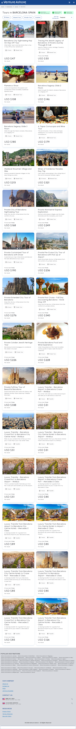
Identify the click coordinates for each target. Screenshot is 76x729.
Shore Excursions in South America (11, 670)
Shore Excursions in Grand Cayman (64, 662)
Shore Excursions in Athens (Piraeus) (30, 660)
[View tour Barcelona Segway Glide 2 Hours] (52, 94)
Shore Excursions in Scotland (49, 660)
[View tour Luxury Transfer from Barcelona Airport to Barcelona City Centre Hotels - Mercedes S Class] (52, 630)
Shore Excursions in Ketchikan (26, 656)
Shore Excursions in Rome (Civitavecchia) (12, 657)
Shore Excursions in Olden (8, 665)
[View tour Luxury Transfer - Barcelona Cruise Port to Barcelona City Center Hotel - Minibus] (18, 442)
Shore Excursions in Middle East (10, 672)
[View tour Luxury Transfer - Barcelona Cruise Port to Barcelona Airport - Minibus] (18, 488)
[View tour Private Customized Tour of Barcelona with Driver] (18, 263)
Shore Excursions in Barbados (28, 663)
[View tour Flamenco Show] (18, 94)
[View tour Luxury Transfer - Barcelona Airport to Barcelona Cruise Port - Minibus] (52, 397)
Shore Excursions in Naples (65, 665)
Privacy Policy (6, 711)
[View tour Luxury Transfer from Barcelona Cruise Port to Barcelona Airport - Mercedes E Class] (52, 582)
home (2, 6)
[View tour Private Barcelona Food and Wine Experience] (52, 352)
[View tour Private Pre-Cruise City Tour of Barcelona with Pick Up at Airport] (52, 263)
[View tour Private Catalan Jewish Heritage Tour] (18, 352)
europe (16, 6)
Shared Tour (17, 17)
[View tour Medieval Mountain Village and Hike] (18, 177)
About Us (5, 684)
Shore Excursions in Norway (26, 659)
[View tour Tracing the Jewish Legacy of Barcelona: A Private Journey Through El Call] (52, 51)
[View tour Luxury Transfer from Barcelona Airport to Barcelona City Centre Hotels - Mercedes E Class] (18, 535)
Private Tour (28, 17)
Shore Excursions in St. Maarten (44, 662)
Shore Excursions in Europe (25, 667)
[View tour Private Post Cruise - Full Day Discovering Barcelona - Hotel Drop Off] (52, 308)
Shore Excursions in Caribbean (43, 667)
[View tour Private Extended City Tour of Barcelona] (18, 308)
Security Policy (6, 716)
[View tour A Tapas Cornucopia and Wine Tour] (52, 135)
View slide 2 (19, 36)
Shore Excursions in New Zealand (28, 669)
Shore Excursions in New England (31, 670)
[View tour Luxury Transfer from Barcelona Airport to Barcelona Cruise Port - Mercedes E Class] (52, 488)
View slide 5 (56, 36)
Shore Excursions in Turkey (42, 659)
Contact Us (5, 686)
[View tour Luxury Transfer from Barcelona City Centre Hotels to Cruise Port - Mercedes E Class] (18, 582)
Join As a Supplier (7, 691)
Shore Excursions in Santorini (48, 665)
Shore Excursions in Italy (66, 657)
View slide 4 (54, 36)
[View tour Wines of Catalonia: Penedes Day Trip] (52, 177)
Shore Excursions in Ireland (66, 660)
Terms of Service (7, 714)
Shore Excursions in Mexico (62, 669)
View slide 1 (17, 36)
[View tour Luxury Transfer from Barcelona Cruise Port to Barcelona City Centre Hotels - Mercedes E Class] (18, 630)
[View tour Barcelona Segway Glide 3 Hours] (18, 135)
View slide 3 (52, 36)
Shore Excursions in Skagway (44, 656)
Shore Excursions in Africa (27, 672)
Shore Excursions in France (9, 659)
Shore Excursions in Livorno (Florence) (27, 665)
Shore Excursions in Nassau (26, 662)
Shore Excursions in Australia (9, 669)
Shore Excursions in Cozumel (9, 662)
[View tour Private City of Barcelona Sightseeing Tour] (18, 219)
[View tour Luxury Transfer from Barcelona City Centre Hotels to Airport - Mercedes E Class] (52, 535)
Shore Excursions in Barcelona (9, 660)
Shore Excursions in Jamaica (66, 663)
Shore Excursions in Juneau (8, 656)
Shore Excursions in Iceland (33, 657)
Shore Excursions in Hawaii (46, 669)
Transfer (37, 17)
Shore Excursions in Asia (59, 667)
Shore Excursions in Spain (58, 659)
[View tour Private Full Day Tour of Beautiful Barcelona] (18, 397)
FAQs (4, 688)
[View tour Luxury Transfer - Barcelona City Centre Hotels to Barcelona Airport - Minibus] (52, 442)
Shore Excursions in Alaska (8, 667)
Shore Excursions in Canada (50, 670)
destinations (9, 6)
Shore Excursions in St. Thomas (10, 663)
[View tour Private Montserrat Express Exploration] (52, 219)
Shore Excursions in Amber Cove (47, 663)
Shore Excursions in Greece (50, 657)
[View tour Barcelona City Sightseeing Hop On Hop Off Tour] (18, 51)
